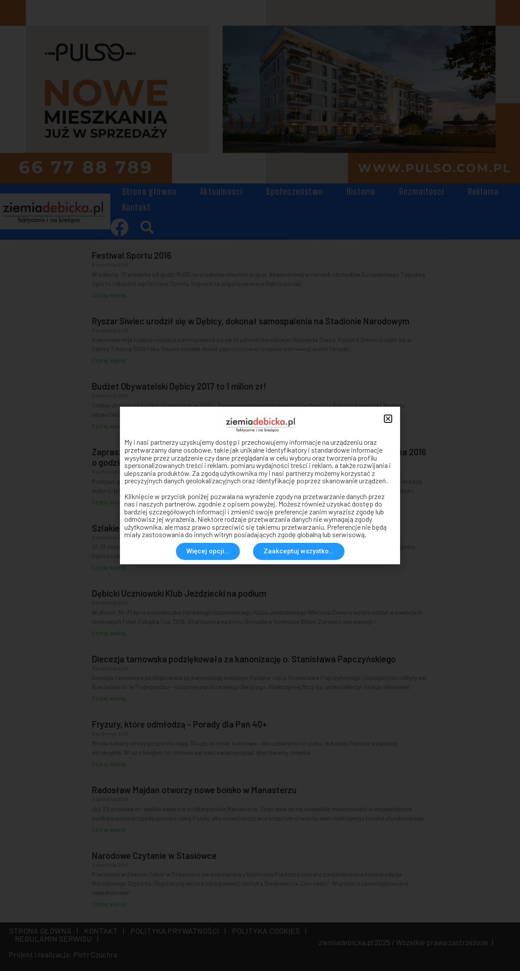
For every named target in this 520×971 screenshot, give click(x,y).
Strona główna (149, 191)
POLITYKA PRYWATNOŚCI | (176, 931)
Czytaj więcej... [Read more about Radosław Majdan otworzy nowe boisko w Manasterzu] (111, 829)
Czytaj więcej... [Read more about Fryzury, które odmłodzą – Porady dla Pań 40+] (111, 763)
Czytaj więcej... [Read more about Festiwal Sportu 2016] (111, 295)
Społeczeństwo (294, 191)
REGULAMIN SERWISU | (54, 938)
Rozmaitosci (421, 191)
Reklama (483, 191)
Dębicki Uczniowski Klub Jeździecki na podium (179, 593)
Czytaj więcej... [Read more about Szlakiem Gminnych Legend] (111, 567)
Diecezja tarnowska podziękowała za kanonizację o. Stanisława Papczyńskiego (244, 659)
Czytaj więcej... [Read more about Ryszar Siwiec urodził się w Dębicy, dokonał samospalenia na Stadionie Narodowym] (111, 360)
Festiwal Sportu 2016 (132, 255)
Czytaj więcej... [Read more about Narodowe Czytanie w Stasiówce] (111, 904)
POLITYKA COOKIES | (267, 931)
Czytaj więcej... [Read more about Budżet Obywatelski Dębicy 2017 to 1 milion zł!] (111, 425)
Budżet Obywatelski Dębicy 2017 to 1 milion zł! (179, 386)
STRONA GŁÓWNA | (43, 931)
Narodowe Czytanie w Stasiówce (154, 855)
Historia (361, 191)
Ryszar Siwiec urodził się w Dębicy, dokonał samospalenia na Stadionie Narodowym (250, 321)
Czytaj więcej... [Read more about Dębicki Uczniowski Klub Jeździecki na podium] (111, 633)
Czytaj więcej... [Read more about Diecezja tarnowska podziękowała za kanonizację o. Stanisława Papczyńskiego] (111, 698)
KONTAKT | (102, 931)
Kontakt (136, 207)
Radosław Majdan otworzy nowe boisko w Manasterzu (194, 790)
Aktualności (221, 191)
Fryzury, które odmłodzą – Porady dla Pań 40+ (179, 724)
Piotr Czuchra (95, 954)
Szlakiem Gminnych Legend (144, 528)
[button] (147, 227)
